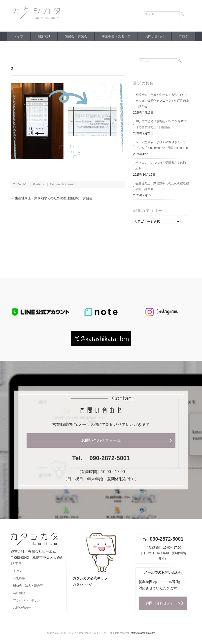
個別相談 (41, 36)
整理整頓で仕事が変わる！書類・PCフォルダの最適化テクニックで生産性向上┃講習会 (162, 101)
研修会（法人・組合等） (29, 587)
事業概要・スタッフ (117, 36)
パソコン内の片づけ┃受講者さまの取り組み (162, 166)
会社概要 (19, 594)
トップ (15, 36)
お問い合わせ (157, 36)
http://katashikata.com (143, 634)
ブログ (187, 36)
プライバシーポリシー (28, 602)
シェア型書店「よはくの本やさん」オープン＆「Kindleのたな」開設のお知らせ (162, 146)
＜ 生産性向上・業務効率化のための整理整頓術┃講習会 (55, 198)
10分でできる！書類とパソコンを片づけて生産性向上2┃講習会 (160, 125)
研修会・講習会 (75, 36)
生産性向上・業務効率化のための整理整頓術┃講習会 (162, 187)
